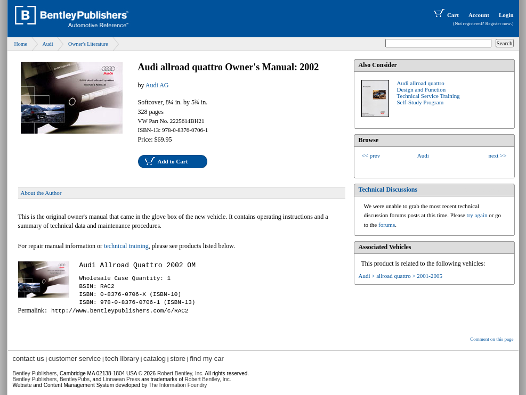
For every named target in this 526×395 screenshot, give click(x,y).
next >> (497, 155)
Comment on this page (491, 339)
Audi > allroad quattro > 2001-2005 (401, 276)
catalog (154, 359)
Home (20, 44)
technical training (126, 246)
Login (506, 15)
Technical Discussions (388, 189)
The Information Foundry (178, 385)
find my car (207, 359)
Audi (47, 44)
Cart (445, 15)
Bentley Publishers (35, 373)
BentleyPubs (75, 379)
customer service (74, 359)
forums (386, 224)
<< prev (371, 155)
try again (477, 215)
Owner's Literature (88, 44)
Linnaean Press (121, 379)
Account (478, 15)
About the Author (41, 193)
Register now (498, 23)
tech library (122, 359)
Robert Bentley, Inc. (208, 379)
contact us (28, 359)
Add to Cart (173, 161)
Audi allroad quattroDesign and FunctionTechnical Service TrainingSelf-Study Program (428, 92)
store (177, 359)
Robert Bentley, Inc (179, 373)
